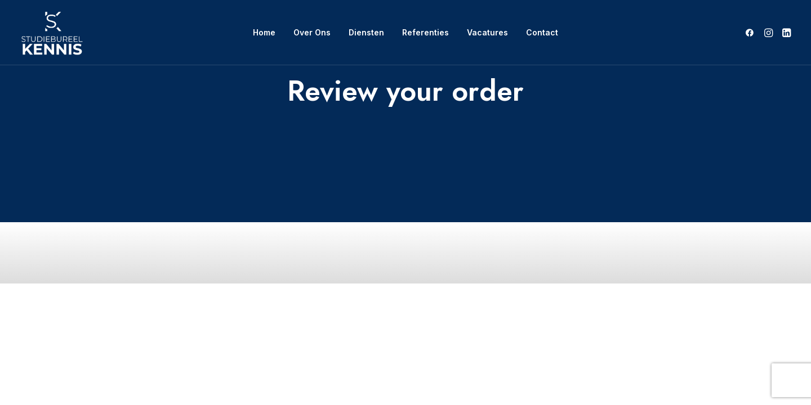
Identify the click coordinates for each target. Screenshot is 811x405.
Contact (542, 32)
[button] (752, 32)
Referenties (425, 32)
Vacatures (487, 32)
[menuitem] (264, 32)
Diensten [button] (366, 32)
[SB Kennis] (51, 32)
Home (264, 32)
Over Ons (312, 32)
